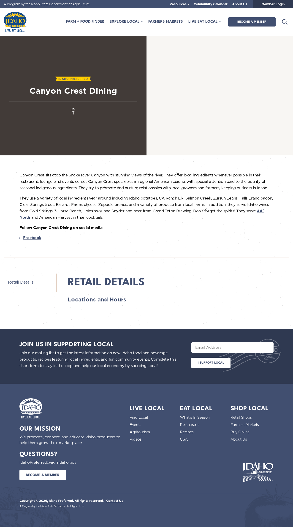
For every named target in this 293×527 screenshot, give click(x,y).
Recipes (186, 432)
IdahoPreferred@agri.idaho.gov (47, 462)
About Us (239, 4)
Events (135, 424)
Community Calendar (211, 4)
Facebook (32, 237)
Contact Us (114, 501)
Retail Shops (241, 417)
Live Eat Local (203, 22)
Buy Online (240, 432)
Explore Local (125, 22)
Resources (178, 4)
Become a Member (251, 21)
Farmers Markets (165, 22)
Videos (135, 439)
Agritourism (140, 432)
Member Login (273, 4)
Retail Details (20, 282)
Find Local (139, 417)
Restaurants (190, 424)
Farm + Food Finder (85, 22)
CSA (184, 439)
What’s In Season (195, 417)
